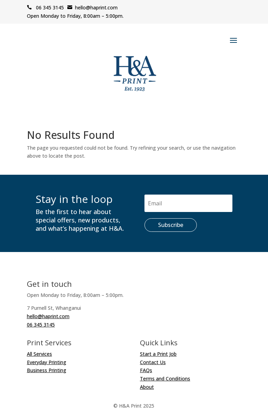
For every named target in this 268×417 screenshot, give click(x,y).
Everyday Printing (46, 362)
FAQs (146, 370)
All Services (39, 354)
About (147, 387)
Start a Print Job (158, 354)
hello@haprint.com (92, 7)
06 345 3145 (45, 7)
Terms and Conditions (165, 378)
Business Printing (46, 370)
